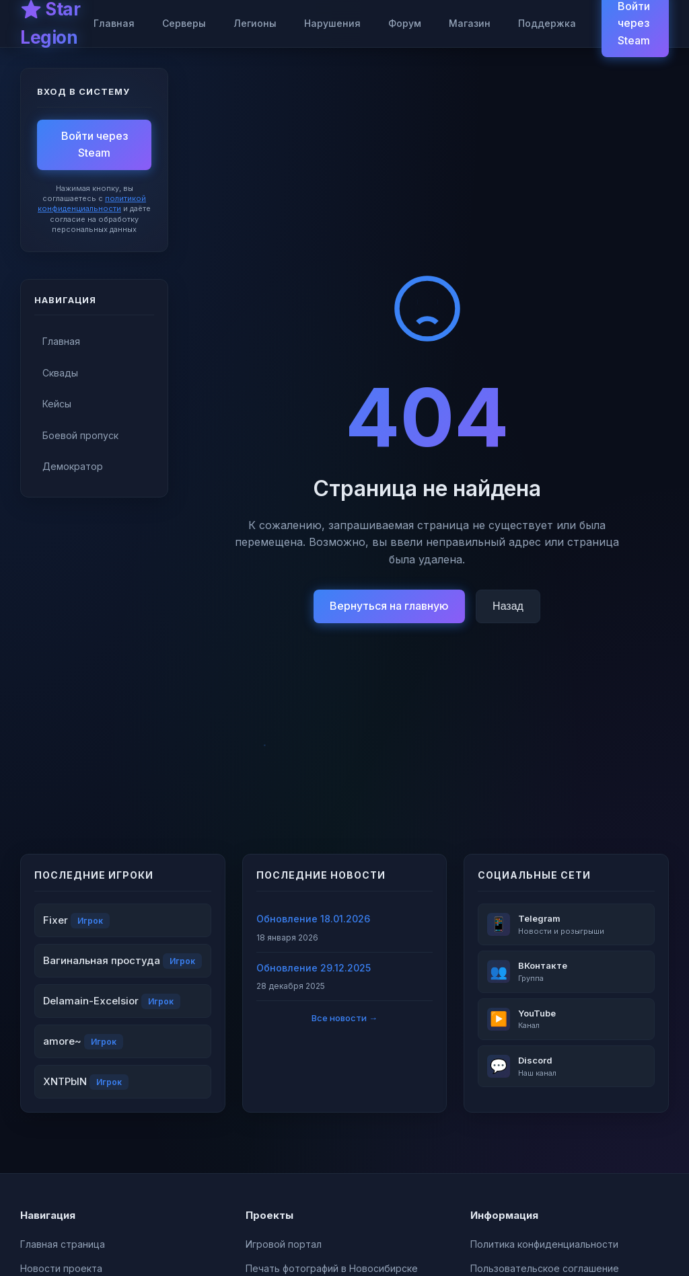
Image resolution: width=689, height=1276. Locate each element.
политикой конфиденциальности (92, 203)
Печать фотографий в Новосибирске (332, 1268)
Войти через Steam (94, 144)
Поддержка (547, 23)
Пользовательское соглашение (544, 1268)
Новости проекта (61, 1268)
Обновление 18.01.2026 (313, 918)
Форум (404, 23)
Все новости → (344, 1017)
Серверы (184, 23)
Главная (114, 23)
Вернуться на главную (389, 605)
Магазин (470, 23)
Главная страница (62, 1244)
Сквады (60, 372)
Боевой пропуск (80, 435)
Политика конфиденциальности (544, 1244)
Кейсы (56, 403)
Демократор (72, 466)
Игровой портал (284, 1244)
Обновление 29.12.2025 (313, 967)
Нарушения (332, 23)
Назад (508, 606)
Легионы (255, 23)
